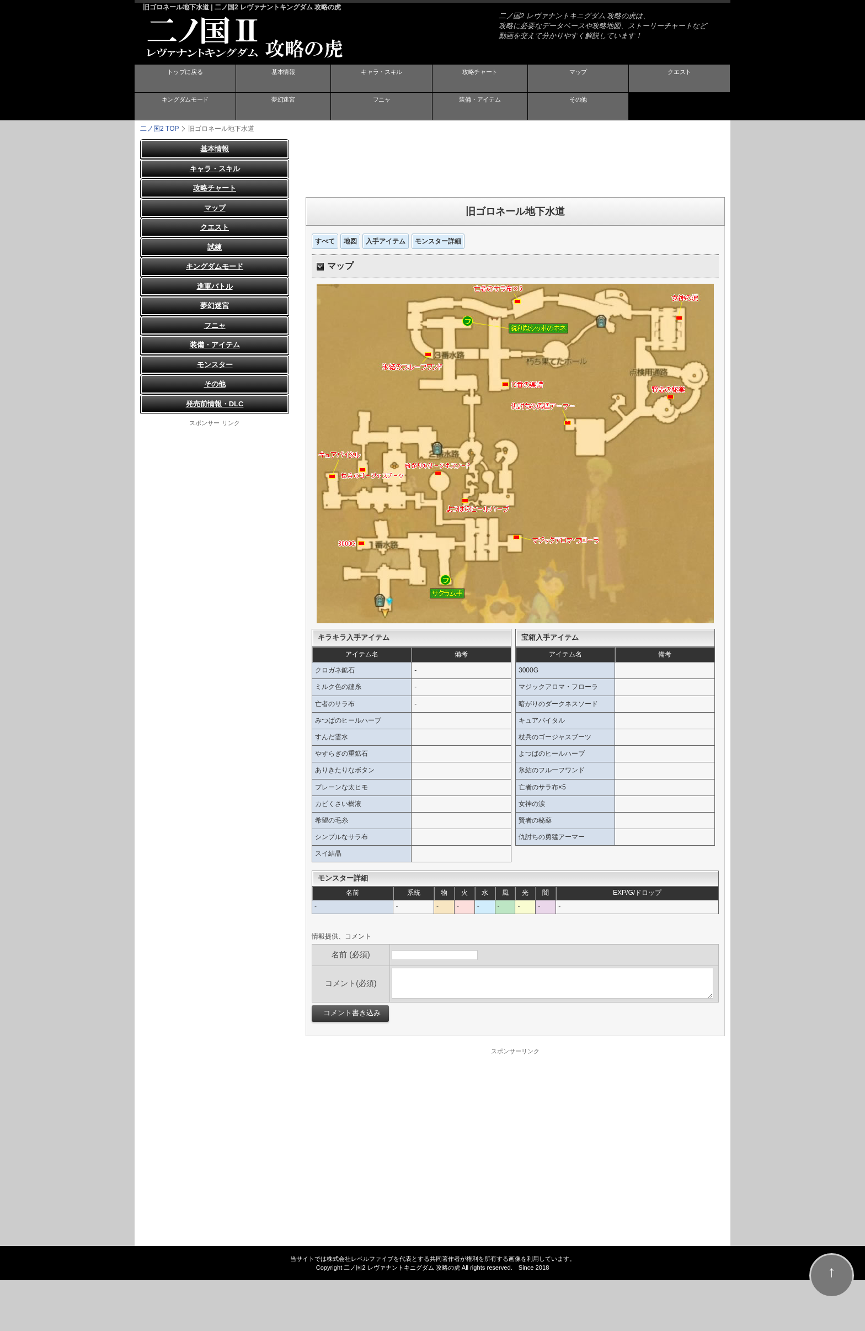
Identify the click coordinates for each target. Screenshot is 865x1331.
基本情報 (283, 79)
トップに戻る (185, 79)
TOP (159, 128)
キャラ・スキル (382, 79)
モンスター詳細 (438, 241)
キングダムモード (184, 106)
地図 (350, 241)
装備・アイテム (480, 106)
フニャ (382, 106)
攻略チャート (480, 79)
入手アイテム (385, 241)
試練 (214, 246)
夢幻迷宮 (283, 106)
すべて (325, 241)
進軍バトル (215, 286)
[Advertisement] (515, 163)
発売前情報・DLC (215, 403)
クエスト (679, 79)
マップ (578, 79)
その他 (578, 106)
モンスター (215, 364)
